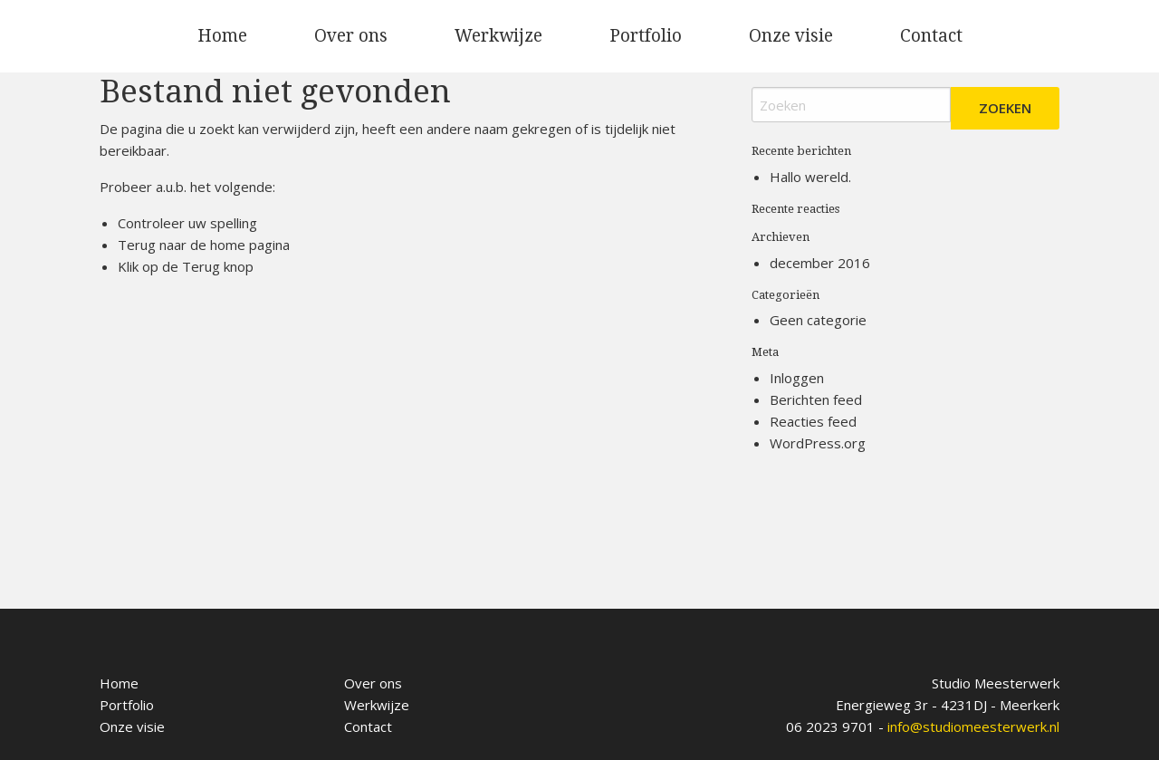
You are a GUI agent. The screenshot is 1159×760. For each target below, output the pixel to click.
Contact (931, 35)
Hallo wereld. (810, 177)
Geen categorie (818, 320)
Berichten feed (816, 399)
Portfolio (645, 35)
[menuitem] (222, 36)
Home (222, 35)
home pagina (250, 245)
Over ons (351, 35)
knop (237, 266)
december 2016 (820, 263)
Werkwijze (498, 35)
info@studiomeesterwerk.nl (973, 726)
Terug (201, 266)
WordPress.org (818, 443)
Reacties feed (813, 421)
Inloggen (797, 378)
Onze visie (791, 35)
